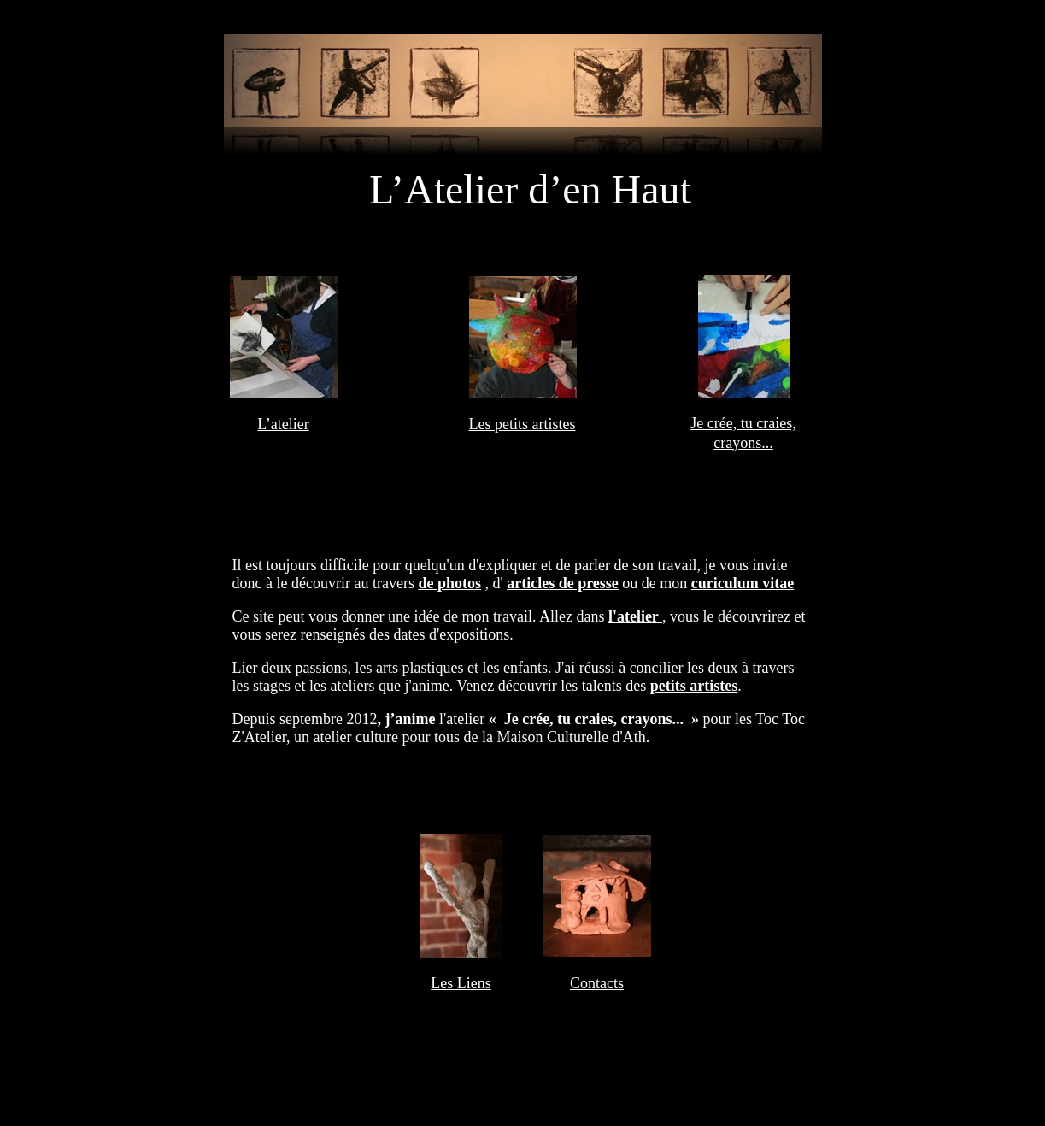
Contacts (597, 983)
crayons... (742, 442)
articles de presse (563, 583)
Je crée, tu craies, (742, 423)
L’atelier (282, 424)
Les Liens (460, 983)
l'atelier (635, 616)
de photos (449, 583)
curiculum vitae (742, 583)
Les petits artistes (522, 424)
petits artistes (693, 685)
